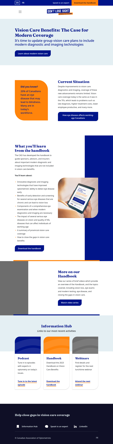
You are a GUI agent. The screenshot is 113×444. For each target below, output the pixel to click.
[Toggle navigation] (20, 11)
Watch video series (70, 302)
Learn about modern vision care (33, 53)
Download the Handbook (85, 3)
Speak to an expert (61, 3)
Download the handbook (29, 248)
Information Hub (29, 426)
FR (23, 2)
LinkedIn (83, 426)
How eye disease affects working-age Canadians (78, 116)
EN (17, 2)
